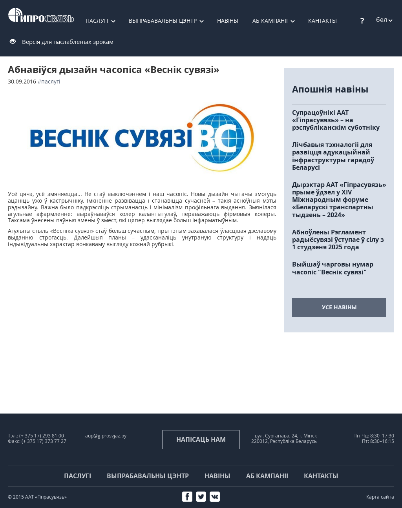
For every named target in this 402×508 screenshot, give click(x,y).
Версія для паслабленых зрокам (67, 41)
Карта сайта (380, 496)
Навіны (227, 20)
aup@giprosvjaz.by (105, 435)
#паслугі (49, 81)
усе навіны (339, 307)
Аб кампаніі (270, 20)
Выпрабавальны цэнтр (163, 20)
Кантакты (321, 476)
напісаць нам (201, 439)
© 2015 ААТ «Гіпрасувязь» (37, 496)
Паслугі (97, 20)
